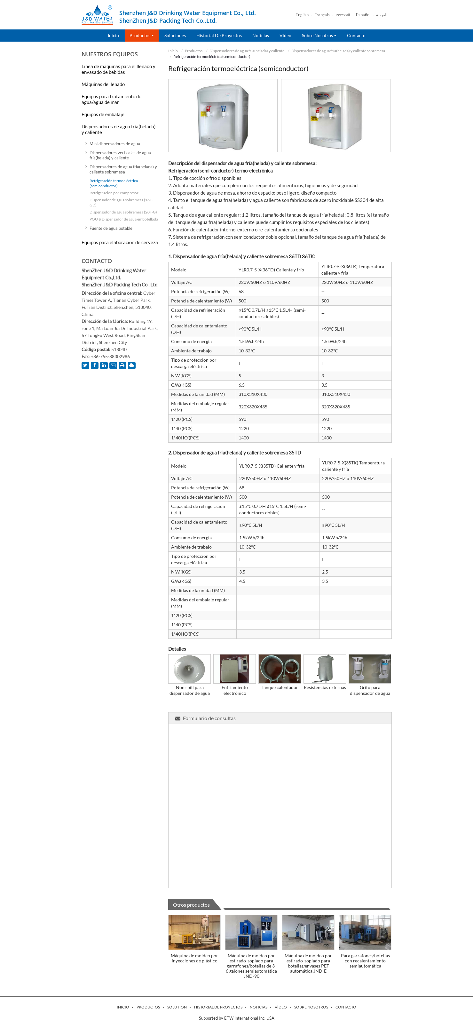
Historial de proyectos (219, 35)
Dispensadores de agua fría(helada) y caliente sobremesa (338, 50)
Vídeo (285, 35)
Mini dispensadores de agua (115, 143)
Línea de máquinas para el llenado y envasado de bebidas (118, 69)
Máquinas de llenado (103, 84)
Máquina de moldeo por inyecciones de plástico (194, 958)
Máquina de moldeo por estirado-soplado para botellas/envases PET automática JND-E (308, 963)
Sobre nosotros (311, 1007)
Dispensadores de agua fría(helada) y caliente (246, 50)
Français (322, 15)
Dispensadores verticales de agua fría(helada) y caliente (120, 155)
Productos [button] (142, 35)
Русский (342, 15)
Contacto (356, 35)
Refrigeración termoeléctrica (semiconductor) (114, 183)
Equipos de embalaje (103, 114)
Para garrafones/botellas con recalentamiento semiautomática (365, 960)
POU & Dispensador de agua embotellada (124, 219)
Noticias (260, 35)
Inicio (113, 35)
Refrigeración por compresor (114, 192)
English (302, 15)
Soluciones (175, 35)
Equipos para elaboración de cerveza (120, 242)
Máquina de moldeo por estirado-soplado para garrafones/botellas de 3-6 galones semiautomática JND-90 (251, 966)
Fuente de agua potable (111, 228)
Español (363, 15)
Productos (193, 50)
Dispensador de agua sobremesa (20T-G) (123, 212)
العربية (382, 15)
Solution (177, 1007)
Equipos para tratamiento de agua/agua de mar (111, 99)
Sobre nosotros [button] (319, 35)
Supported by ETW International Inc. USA (236, 1018)
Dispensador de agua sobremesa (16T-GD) (121, 202)
